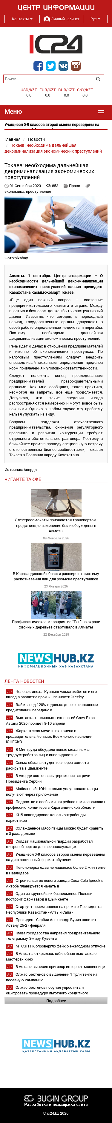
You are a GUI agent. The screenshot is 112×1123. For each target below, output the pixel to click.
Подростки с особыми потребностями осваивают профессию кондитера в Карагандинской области (55, 804)
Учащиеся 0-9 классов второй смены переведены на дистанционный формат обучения (55, 857)
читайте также (22, 479)
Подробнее (56, 1000)
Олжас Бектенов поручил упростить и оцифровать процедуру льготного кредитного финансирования (47, 993)
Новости (36, 139)
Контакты (22, 18)
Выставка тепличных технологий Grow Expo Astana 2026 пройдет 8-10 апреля (50, 720)
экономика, (15, 191)
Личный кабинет (61, 18)
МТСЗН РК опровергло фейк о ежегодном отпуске (60, 946)
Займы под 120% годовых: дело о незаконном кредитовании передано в (52, 707)
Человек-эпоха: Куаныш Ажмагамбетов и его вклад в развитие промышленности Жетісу (51, 694)
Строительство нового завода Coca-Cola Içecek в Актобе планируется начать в (54, 883)
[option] (56, 127)
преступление (38, 191)
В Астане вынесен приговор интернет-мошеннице (60, 966)
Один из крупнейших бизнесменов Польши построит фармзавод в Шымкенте (49, 896)
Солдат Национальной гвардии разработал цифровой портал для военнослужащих (49, 843)
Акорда (30, 469)
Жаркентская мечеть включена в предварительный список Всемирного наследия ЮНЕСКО (49, 736)
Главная (12, 139)
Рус (95, 18)
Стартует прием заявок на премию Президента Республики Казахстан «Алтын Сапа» (54, 909)
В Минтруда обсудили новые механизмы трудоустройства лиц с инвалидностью (48, 752)
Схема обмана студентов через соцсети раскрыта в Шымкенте (47, 765)
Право (74, 185)
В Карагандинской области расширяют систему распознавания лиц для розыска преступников (56, 576)
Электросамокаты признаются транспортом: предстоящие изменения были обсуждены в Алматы (56, 525)
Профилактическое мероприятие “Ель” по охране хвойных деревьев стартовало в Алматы (56, 624)
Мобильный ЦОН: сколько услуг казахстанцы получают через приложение (52, 791)
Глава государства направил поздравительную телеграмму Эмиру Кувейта (53, 935)
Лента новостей (24, 681)
